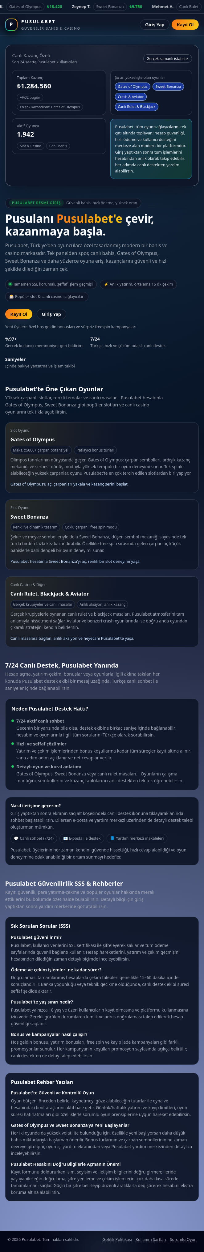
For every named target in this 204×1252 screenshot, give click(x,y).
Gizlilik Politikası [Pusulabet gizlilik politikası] (117, 1239)
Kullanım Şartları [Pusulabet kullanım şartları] (151, 1239)
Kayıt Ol (185, 24)
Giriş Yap (154, 24)
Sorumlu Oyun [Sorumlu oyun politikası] (183, 1239)
